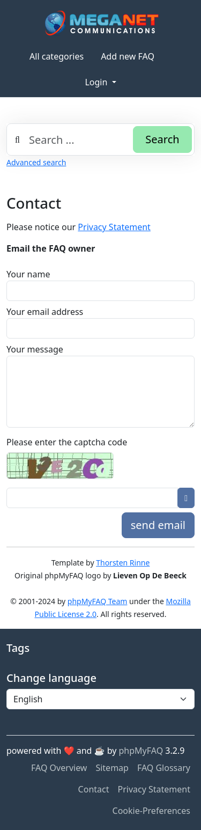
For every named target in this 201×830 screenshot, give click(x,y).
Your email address (44, 312)
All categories (56, 56)
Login (97, 82)
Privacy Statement (114, 227)
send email (158, 525)
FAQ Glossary (163, 768)
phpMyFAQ (141, 750)
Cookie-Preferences (151, 811)
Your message (34, 349)
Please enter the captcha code (66, 442)
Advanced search (36, 162)
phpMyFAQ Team (98, 601)
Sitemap (112, 768)
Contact (93, 789)
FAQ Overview (59, 768)
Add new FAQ (127, 56)
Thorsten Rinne (123, 562)
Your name (28, 274)
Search (162, 139)
